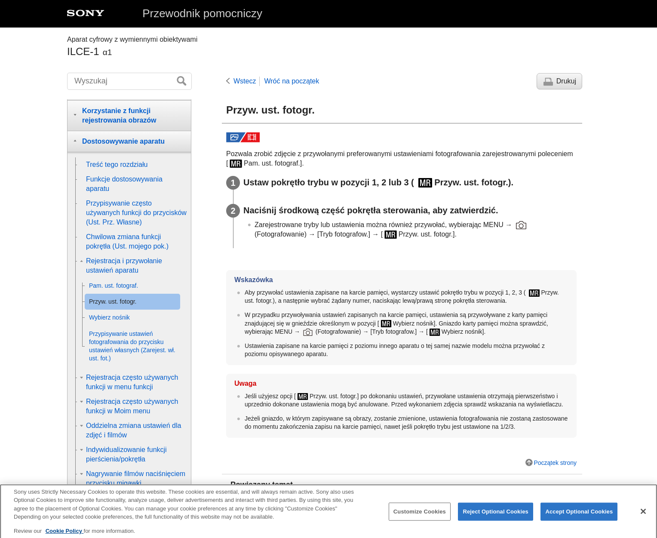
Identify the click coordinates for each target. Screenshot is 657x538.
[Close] (643, 516)
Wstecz (244, 81)
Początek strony (555, 462)
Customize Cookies (419, 516)
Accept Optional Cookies (579, 516)
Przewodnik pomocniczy (202, 13)
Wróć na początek (291, 81)
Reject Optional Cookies (495, 516)
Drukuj (566, 81)
